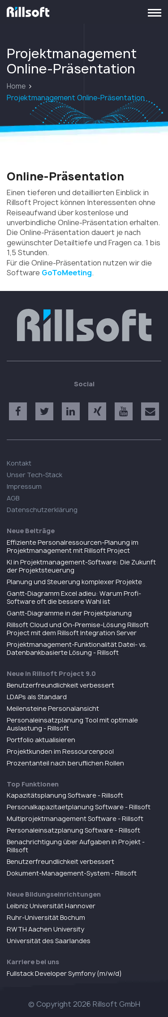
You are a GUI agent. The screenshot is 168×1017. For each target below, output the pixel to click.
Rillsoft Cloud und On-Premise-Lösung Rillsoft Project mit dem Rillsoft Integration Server (78, 628)
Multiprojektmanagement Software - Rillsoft (75, 818)
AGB (13, 498)
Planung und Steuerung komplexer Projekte (74, 581)
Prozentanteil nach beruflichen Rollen (65, 763)
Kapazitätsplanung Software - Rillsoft (65, 795)
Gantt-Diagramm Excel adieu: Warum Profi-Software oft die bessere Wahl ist (74, 597)
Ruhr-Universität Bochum (46, 917)
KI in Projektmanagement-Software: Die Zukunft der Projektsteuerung (81, 566)
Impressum (24, 486)
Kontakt (19, 463)
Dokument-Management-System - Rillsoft (72, 873)
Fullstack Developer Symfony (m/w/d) (64, 973)
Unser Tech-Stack (34, 474)
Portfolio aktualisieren (41, 739)
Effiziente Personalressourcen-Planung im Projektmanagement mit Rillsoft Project (72, 546)
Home (16, 86)
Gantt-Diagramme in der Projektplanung (69, 613)
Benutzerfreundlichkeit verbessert (60, 685)
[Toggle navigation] (154, 12)
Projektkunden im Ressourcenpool (60, 751)
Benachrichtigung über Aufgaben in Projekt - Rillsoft (76, 846)
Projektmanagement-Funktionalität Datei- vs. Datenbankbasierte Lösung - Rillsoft (77, 648)
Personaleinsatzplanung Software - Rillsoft (73, 830)
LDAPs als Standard (37, 696)
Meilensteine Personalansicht (53, 708)
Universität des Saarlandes (48, 940)
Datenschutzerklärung (42, 509)
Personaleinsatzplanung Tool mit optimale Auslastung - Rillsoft (72, 724)
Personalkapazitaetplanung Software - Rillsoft (79, 807)
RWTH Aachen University (45, 929)
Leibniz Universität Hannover (51, 906)
